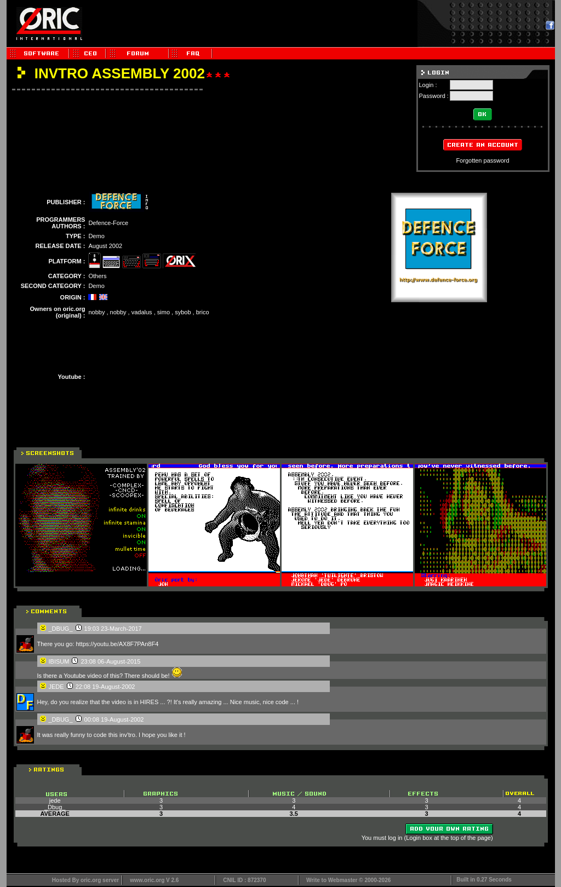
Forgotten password (482, 160)
